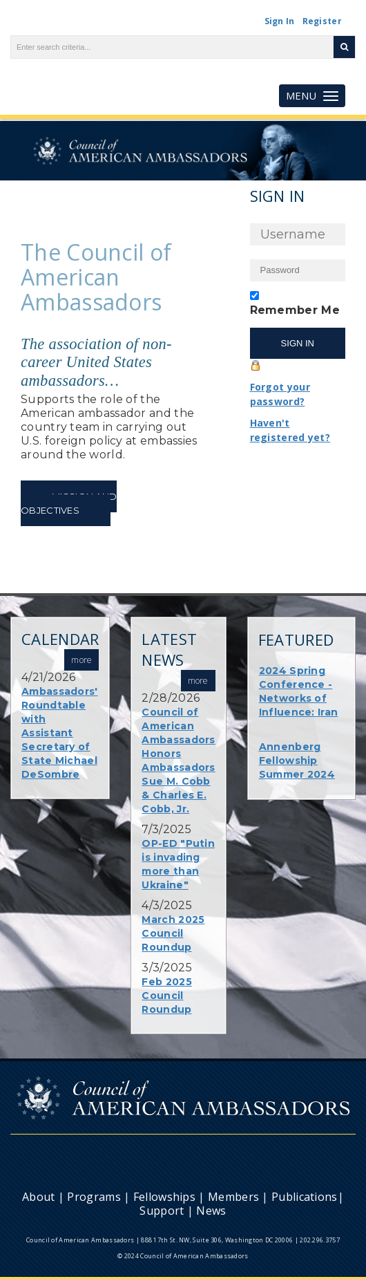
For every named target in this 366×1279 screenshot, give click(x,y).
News (211, 1210)
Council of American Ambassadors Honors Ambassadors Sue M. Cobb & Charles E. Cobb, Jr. (178, 760)
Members (233, 1196)
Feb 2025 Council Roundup (166, 995)
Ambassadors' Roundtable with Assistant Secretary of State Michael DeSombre (59, 733)
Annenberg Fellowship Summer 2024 (297, 760)
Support (161, 1210)
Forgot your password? (280, 394)
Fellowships (164, 1196)
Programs (93, 1196)
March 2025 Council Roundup (173, 933)
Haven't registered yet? (290, 430)
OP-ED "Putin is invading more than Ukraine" (178, 864)
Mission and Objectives (69, 503)
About (38, 1196)
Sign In (279, 21)
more (198, 681)
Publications (304, 1196)
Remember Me (295, 310)
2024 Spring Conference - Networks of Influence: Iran (298, 691)
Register (322, 21)
